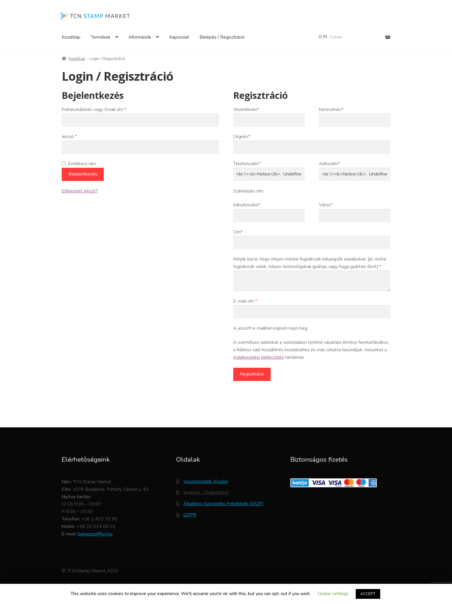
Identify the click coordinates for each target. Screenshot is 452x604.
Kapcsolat (179, 37)
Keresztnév (331, 109)
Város (326, 205)
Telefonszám (247, 164)
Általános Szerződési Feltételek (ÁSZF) (223, 504)
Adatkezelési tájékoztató (258, 357)
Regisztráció (252, 374)
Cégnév (241, 136)
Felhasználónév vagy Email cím (94, 109)
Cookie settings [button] (333, 593)
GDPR (189, 515)
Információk (140, 37)
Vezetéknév (246, 109)
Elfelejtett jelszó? (80, 191)
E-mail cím (245, 301)
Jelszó (69, 136)
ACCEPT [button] (368, 594)
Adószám (329, 164)
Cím (238, 232)
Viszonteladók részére (205, 481)
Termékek (101, 37)
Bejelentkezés (82, 174)
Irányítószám (246, 205)
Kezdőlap (71, 37)
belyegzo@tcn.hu (95, 534)
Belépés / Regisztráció (222, 37)
